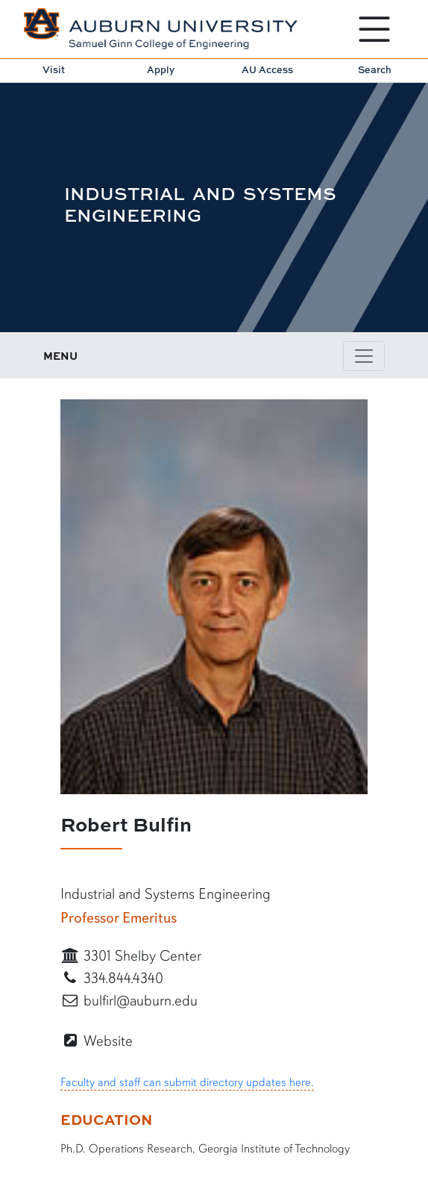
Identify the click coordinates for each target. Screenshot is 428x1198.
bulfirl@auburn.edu (129, 1000)
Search (374, 69)
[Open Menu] (374, 29)
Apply (160, 69)
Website (96, 1041)
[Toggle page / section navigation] (364, 356)
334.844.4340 (111, 978)
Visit (54, 69)
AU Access (267, 69)
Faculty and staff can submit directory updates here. (187, 1082)
